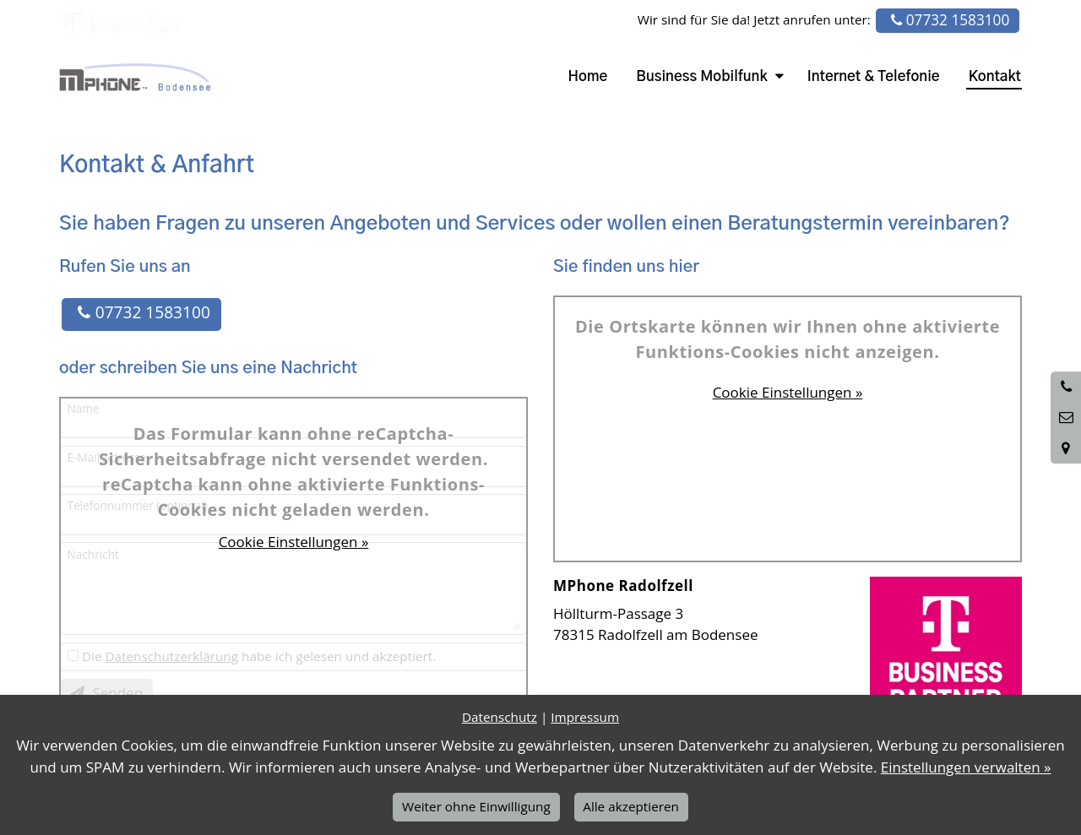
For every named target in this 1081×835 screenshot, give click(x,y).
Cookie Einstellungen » (294, 541)
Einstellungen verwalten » (966, 767)
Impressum (585, 716)
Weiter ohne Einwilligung (476, 806)
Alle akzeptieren (631, 806)
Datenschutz (499, 716)
